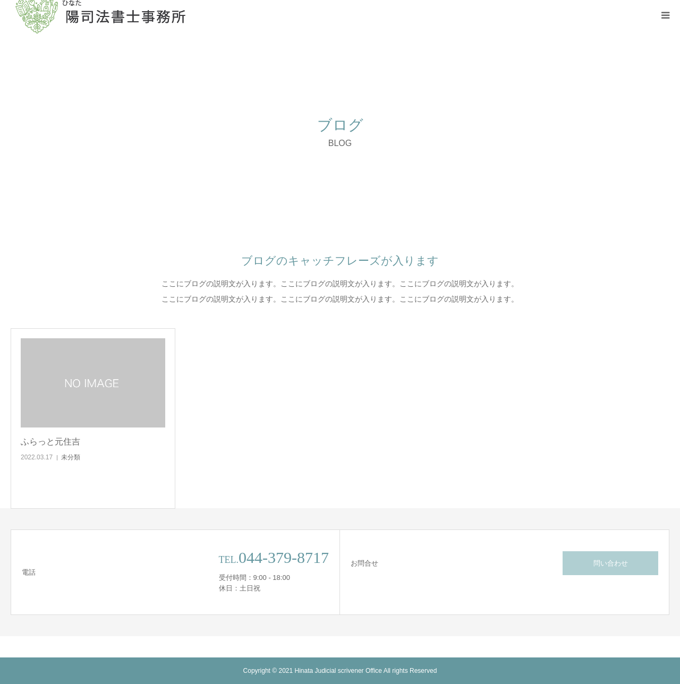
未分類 (70, 457)
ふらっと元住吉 (50, 441)
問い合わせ (610, 563)
